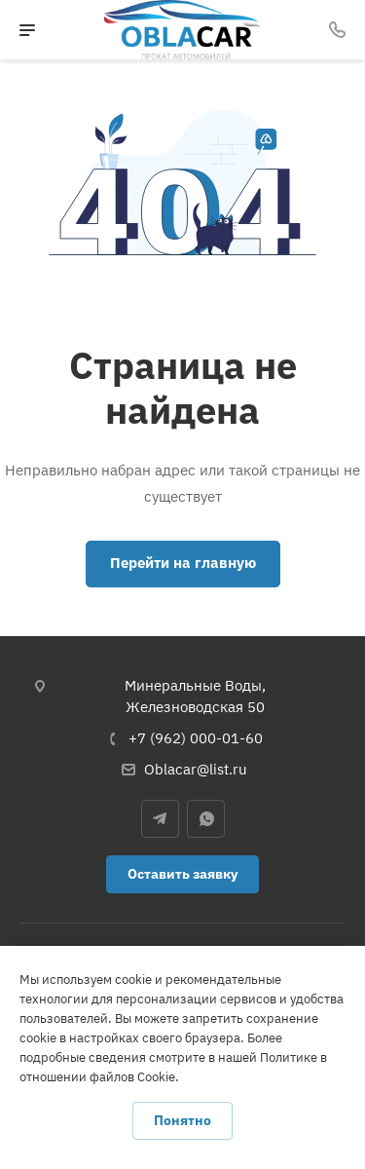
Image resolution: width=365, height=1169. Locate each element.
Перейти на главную (183, 562)
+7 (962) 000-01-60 (195, 738)
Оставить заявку (182, 874)
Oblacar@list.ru (195, 769)
